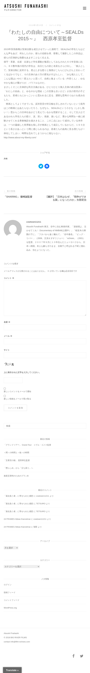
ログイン (8, 585)
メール (8, 336)
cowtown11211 (33, 222)
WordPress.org (10, 608)
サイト (7, 350)
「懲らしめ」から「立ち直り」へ (18, 468)
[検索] (83, 424)
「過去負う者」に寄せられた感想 (18, 496)
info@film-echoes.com (20, 642)
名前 (7, 322)
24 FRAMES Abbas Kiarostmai (17, 519)
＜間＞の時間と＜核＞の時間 (16, 452)
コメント (9, 278)
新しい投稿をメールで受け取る (17, 399)
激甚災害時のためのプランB (16, 476)
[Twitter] (81, 656)
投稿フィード (9, 592)
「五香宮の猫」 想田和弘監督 (17, 460)
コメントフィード (11, 600)
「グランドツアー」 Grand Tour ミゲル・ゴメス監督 (27, 445)
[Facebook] (73, 656)
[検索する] (45, 426)
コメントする (55, 25)
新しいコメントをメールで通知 (17, 391)
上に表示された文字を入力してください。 (22, 372)
